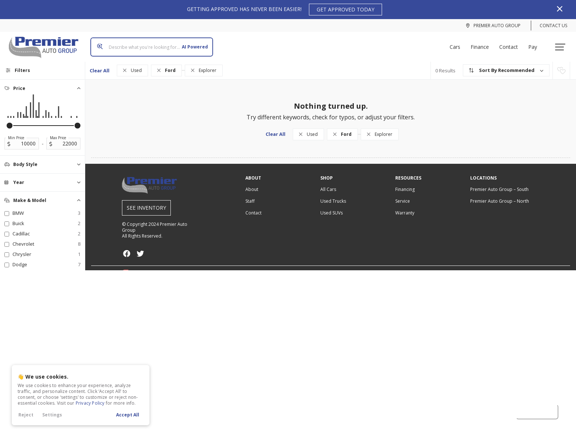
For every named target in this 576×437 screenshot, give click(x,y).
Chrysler (46, 248)
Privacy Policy (90, 403)
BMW (46, 207)
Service (402, 195)
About (251, 183)
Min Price (16, 132)
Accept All (127, 415)
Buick (46, 217)
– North (499, 195)
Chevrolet (46, 238)
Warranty (404, 207)
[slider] (9, 119)
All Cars (328, 183)
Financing (405, 183)
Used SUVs (331, 207)
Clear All (99, 64)
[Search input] (148, 44)
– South (499, 183)
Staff (250, 195)
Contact (511, 43)
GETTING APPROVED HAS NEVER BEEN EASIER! (284, 9)
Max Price (58, 132)
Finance (483, 43)
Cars (458, 43)
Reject (25, 415)
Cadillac (46, 228)
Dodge (46, 258)
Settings (52, 415)
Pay (535, 43)
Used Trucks (333, 195)
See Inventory (146, 201)
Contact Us (553, 25)
